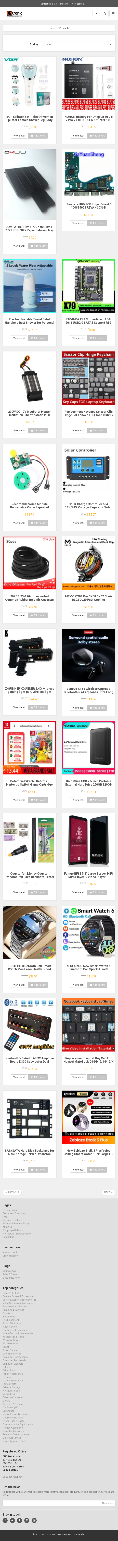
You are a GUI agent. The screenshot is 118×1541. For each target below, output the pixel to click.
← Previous (12, 1192)
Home (52, 28)
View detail (19, 135)
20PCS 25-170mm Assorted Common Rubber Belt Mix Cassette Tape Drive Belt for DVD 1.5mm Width (29, 601)
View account (78, 4)
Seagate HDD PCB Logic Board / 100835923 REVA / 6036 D (88, 205)
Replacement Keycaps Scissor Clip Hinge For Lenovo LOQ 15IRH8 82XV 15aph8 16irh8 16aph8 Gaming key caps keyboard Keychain (88, 416)
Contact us (46, 4)
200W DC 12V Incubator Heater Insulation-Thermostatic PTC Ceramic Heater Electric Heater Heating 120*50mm (29, 416)
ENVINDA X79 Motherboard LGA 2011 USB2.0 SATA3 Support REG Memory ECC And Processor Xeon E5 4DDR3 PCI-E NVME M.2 (88, 324)
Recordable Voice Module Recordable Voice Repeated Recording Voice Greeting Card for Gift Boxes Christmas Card (29, 509)
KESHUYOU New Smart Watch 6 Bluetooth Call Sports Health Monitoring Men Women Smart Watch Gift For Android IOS (88, 971)
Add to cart (38, 135)
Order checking (61, 4)
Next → (108, 1192)
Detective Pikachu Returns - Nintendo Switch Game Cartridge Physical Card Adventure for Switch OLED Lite (29, 786)
